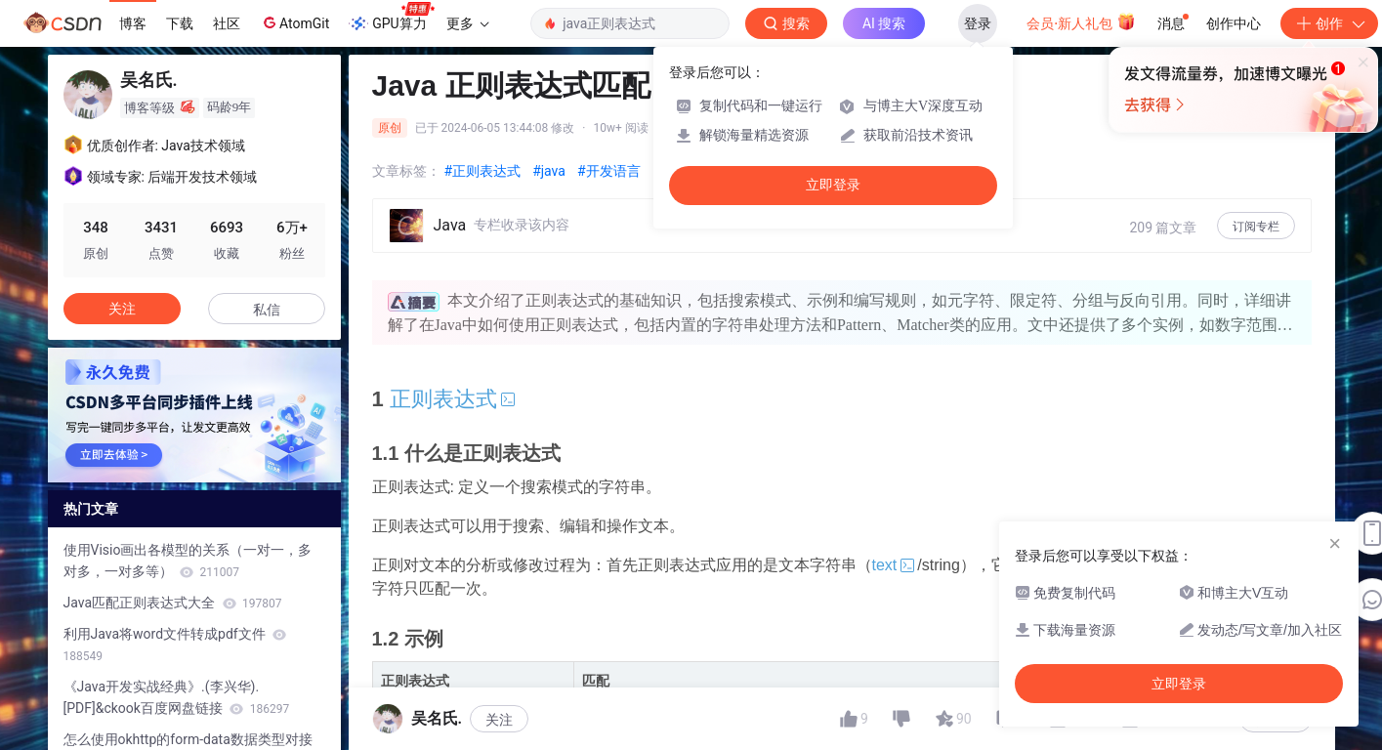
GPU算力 (391, 17)
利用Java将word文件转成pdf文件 (175, 644)
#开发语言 (609, 171)
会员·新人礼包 (1080, 21)
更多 (467, 23)
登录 (977, 23)
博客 (133, 23)
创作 (1329, 23)
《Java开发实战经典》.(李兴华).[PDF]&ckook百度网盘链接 (176, 697)
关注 (122, 308)
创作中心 (1233, 23)
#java (548, 171)
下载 (179, 23)
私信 (266, 309)
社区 (226, 23)
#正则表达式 (483, 171)
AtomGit (294, 22)
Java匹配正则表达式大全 (172, 602)
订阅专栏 (1256, 226)
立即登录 (833, 185)
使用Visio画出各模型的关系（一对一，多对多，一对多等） (188, 560)
